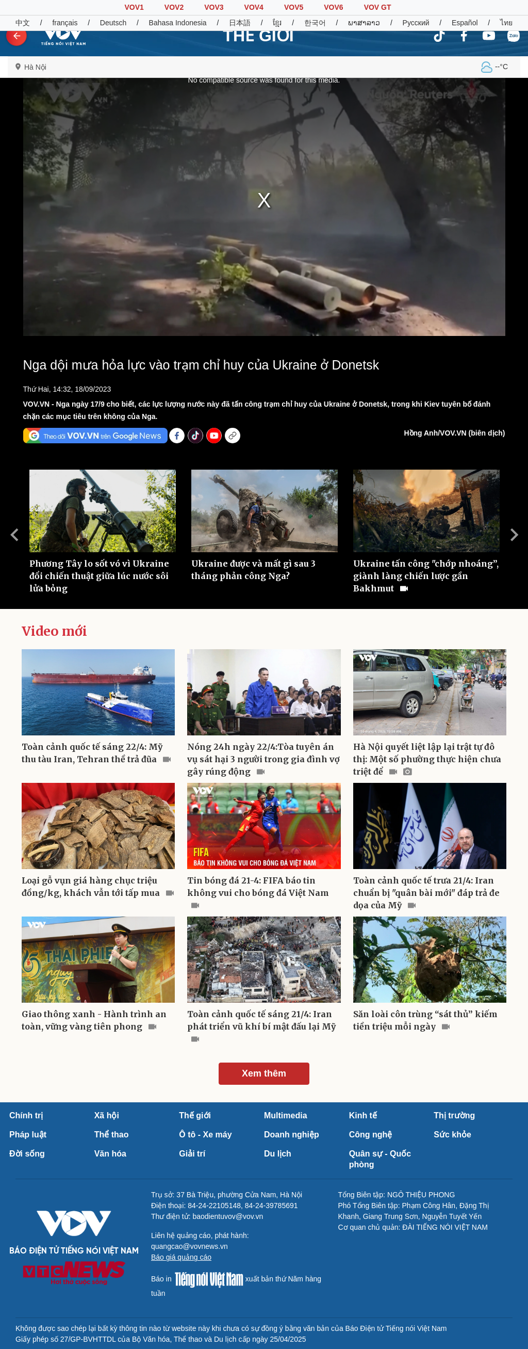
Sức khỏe (452, 1134)
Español (465, 23)
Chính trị (26, 1115)
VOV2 (174, 7)
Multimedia (285, 1115)
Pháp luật (27, 1134)
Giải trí (192, 1153)
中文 (22, 23)
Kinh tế (363, 1115)
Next (514, 535)
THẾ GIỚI (258, 35)
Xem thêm (264, 1073)
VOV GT (377, 7)
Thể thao (111, 1134)
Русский (416, 23)
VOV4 (253, 7)
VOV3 (213, 7)
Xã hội (106, 1115)
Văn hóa (110, 1153)
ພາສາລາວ (364, 23)
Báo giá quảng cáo (181, 1257)
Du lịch (277, 1153)
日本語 (240, 23)
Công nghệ (370, 1134)
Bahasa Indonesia (178, 23)
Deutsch (113, 23)
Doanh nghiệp (291, 1134)
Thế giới (195, 1115)
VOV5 (293, 7)
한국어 (315, 23)
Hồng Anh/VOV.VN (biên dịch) (454, 433)
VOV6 (333, 7)
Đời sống (27, 1153)
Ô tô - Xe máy (205, 1134)
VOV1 (133, 7)
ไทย (506, 23)
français (64, 23)
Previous (14, 535)
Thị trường (454, 1115)
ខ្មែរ (277, 23)
